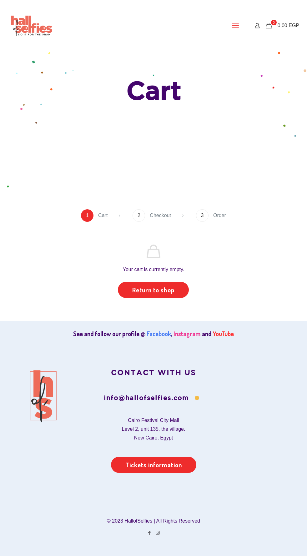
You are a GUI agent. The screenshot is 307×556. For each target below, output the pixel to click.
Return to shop (153, 290)
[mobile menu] (235, 25)
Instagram (187, 334)
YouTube (223, 334)
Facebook (159, 334)
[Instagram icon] (157, 532)
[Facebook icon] (149, 532)
